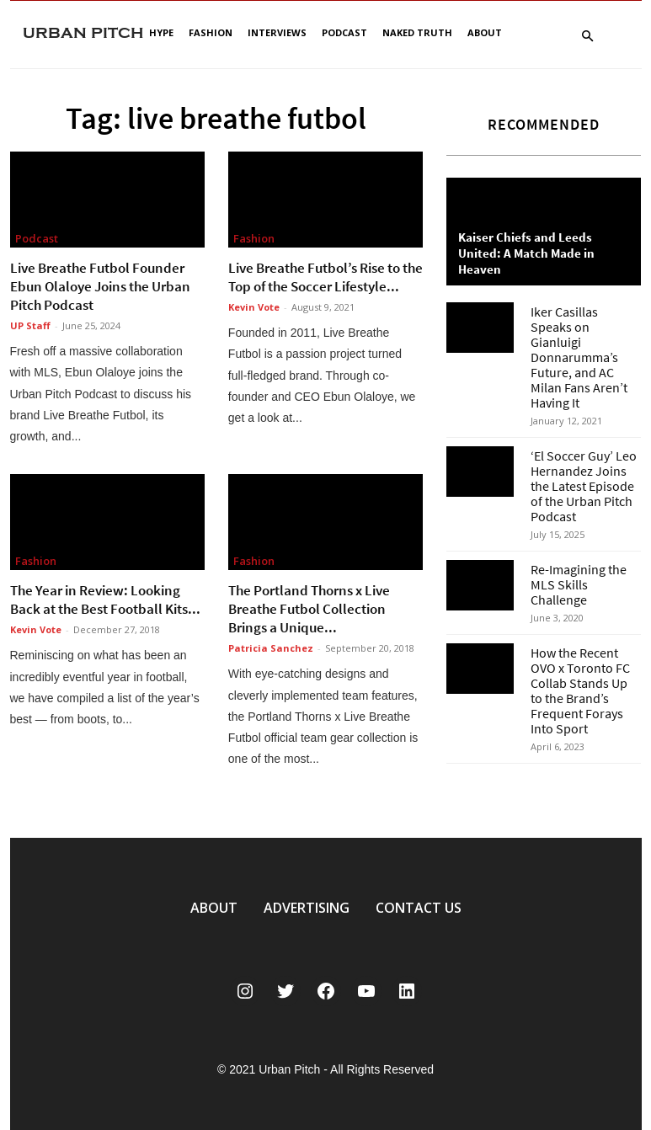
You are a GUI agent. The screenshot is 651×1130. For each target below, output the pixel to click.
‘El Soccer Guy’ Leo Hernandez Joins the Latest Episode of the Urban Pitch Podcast (584, 486)
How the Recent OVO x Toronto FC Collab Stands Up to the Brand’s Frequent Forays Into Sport (580, 690)
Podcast (344, 32)
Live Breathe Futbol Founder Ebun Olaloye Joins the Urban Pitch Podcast (100, 286)
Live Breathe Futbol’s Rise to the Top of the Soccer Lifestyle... (325, 277)
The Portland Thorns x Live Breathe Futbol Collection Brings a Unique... (309, 609)
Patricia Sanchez (270, 648)
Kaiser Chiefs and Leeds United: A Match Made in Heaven (526, 253)
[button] (588, 37)
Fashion (210, 32)
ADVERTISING (307, 907)
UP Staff (30, 325)
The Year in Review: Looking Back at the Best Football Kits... (105, 599)
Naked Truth (417, 32)
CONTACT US (419, 907)
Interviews (277, 32)
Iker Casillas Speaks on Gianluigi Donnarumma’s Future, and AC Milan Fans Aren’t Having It (579, 357)
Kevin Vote (254, 307)
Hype (161, 32)
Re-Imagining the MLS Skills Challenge (579, 584)
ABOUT (213, 907)
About (484, 32)
